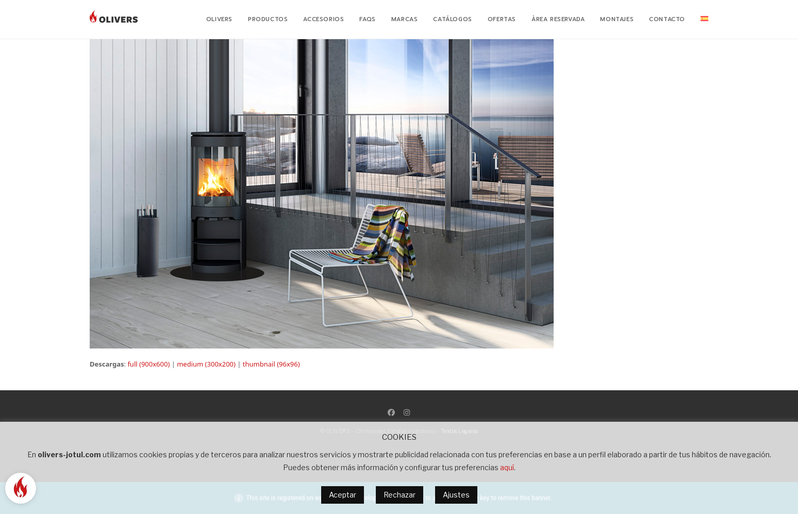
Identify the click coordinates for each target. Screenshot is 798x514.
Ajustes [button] (456, 494)
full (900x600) (148, 364)
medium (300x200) (206, 364)
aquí (507, 467)
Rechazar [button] (399, 494)
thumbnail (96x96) (271, 364)
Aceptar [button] (342, 494)
